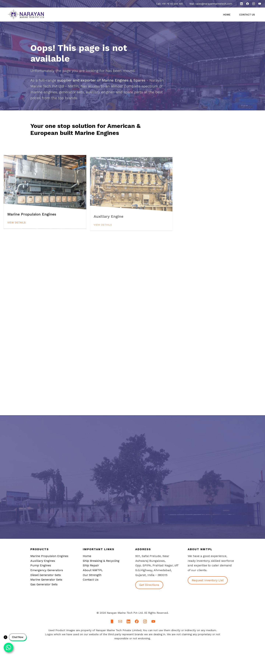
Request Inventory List (208, 580)
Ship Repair (91, 565)
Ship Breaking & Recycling (101, 561)
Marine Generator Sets (46, 579)
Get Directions (149, 585)
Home (226, 14)
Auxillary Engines (42, 561)
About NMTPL (93, 570)
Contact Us (247, 14)
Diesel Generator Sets (45, 575)
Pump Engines (40, 565)
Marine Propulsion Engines (49, 556)
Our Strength (92, 575)
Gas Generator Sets (44, 584)
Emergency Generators (46, 570)
